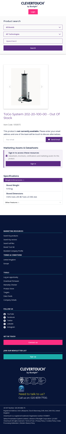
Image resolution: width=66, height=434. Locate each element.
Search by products (11, 236)
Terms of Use (29, 421)
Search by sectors (10, 239)
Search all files (9, 243)
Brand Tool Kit (9, 247)
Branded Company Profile (13, 251)
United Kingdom (10, 260)
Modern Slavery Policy (27, 423)
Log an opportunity (11, 277)
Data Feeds (8, 296)
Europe (6, 263)
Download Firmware (11, 281)
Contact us (33, 342)
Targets (6, 292)
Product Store (9, 289)
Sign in (33, 164)
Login (33, 12)
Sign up (33, 357)
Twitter (8, 320)
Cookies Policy (51, 421)
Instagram (9, 327)
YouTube (9, 314)
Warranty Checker (10, 285)
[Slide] (26, 103)
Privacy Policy (40, 421)
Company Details (10, 300)
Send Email (54, 139)
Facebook (9, 317)
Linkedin (8, 324)
